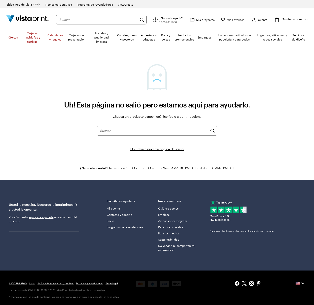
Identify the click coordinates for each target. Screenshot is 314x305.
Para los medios (168, 233)
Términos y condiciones (89, 283)
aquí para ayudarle (41, 217)
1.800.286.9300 (18, 283)
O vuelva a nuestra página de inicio (157, 149)
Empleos (164, 214)
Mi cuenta (113, 208)
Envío (110, 221)
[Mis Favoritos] (232, 20)
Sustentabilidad (168, 239)
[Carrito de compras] (291, 20)
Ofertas (13, 37)
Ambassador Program (172, 221)
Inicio (32, 283)
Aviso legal (112, 283)
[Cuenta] (259, 19)
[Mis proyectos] (202, 19)
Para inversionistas (170, 227)
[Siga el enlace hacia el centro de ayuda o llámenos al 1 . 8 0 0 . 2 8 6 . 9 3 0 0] (167, 19)
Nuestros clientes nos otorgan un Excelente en (242, 230)
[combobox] (98, 19)
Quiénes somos (168, 208)
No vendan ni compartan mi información (176, 248)
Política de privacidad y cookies (55, 283)
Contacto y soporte (119, 214)
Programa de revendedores (125, 227)
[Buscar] (142, 20)
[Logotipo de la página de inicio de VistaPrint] (27, 19)
